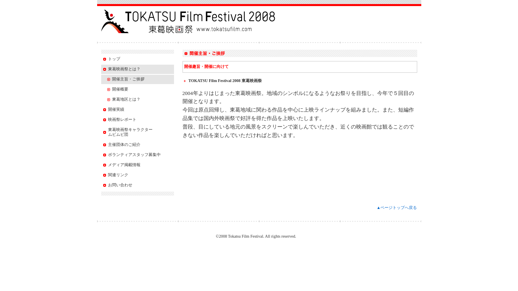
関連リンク (118, 175)
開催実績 (116, 109)
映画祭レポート (122, 119)
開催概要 (120, 89)
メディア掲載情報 (124, 164)
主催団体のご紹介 (124, 144)
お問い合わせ (120, 185)
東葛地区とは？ (126, 99)
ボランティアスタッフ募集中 (134, 154)
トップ (114, 59)
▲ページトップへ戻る (397, 207)
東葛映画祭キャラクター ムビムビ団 (130, 132)
